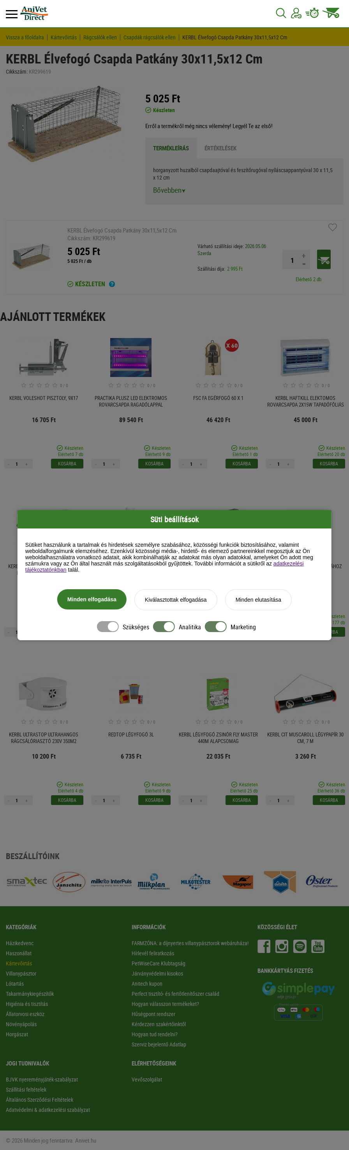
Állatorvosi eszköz (25, 1014)
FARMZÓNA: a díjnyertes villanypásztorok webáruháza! (190, 943)
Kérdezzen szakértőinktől (159, 1024)
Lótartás (15, 983)
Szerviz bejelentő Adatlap (159, 1044)
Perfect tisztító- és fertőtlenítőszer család (175, 993)
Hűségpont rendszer (153, 1014)
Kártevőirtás (64, 37)
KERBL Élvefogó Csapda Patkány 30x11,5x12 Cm (234, 37)
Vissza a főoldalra (25, 37)
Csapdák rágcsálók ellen (149, 37)
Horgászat (17, 1034)
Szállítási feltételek (26, 1089)
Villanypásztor (21, 973)
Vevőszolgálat (147, 1079)
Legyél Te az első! (253, 126)
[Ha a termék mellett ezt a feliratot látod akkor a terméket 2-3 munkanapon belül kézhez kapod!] (112, 285)
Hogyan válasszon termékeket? (165, 1003)
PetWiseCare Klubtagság (158, 963)
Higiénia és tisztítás (27, 1003)
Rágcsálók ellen (100, 37)
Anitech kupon (147, 983)
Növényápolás (21, 1024)
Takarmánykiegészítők (30, 993)
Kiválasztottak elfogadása (176, 600)
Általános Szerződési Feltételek (39, 1099)
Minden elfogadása (91, 599)
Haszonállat (19, 953)
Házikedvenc (19, 943)
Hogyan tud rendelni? (155, 1034)
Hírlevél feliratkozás (153, 953)
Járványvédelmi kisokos (157, 973)
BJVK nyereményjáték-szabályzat (42, 1079)
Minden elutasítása (259, 600)
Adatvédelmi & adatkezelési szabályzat (48, 1109)
